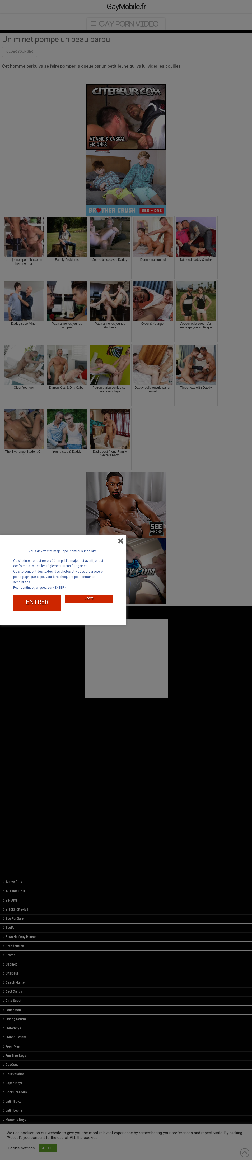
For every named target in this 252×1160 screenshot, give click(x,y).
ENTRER (37, 602)
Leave (89, 598)
